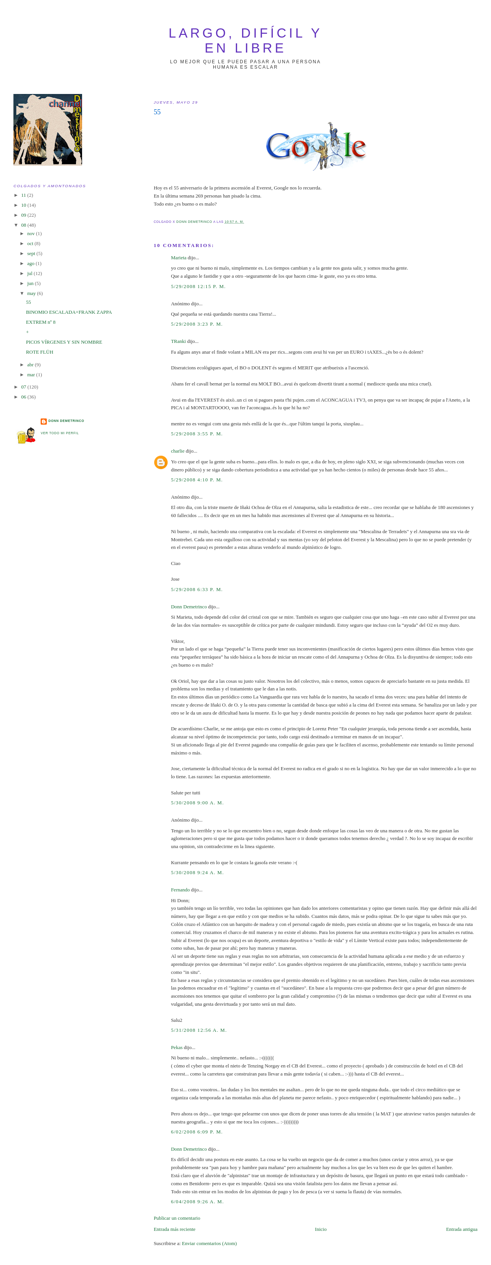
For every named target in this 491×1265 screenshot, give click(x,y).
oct (31, 243)
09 (24, 215)
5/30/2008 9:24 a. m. (197, 872)
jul (30, 273)
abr (31, 364)
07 (24, 387)
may (32, 293)
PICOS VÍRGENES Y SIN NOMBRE (64, 342)
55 (28, 302)
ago (31, 263)
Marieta (178, 257)
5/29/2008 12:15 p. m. (198, 286)
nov (31, 233)
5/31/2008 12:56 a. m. (199, 1030)
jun (31, 283)
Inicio (320, 1229)
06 (24, 397)
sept (31, 253)
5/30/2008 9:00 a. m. (197, 802)
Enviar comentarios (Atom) (209, 1243)
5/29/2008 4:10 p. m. (197, 480)
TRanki (178, 341)
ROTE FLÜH (39, 352)
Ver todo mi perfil (60, 433)
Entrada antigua (462, 1229)
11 (24, 195)
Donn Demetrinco (189, 606)
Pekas (177, 1047)
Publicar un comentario (177, 1218)
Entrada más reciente (175, 1229)
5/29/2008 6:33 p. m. (197, 589)
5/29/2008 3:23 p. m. (197, 324)
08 (24, 225)
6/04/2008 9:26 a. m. (197, 1201)
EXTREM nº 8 (41, 322)
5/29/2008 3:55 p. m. (197, 433)
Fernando (180, 890)
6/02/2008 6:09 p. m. (197, 1132)
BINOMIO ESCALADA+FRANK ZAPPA (69, 312)
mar (31, 374)
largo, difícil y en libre (246, 40)
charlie (178, 451)
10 (24, 205)
